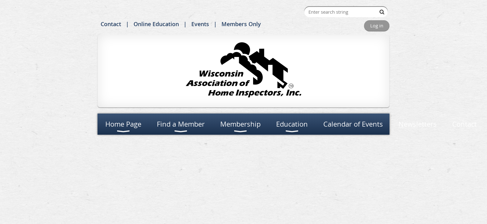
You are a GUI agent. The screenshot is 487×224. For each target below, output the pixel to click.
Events (200, 24)
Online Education (156, 24)
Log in (376, 25)
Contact (111, 24)
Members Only (241, 24)
